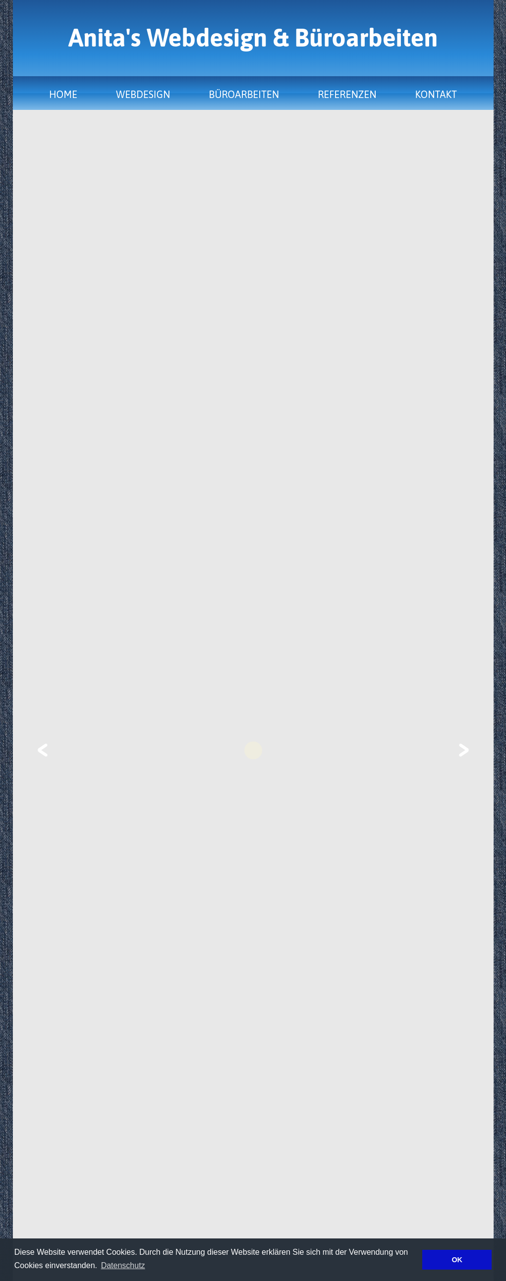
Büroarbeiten (244, 94)
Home (63, 94)
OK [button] (456, 1260)
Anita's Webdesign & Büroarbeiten (253, 38)
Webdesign (143, 94)
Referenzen (347, 94)
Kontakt (436, 94)
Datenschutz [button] (123, 1265)
